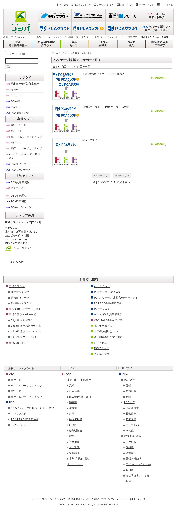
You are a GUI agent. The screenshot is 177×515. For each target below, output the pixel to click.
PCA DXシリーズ (18, 169)
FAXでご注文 (101, 348)
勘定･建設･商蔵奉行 (79, 379)
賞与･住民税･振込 (79, 458)
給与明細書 (75, 430)
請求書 (73, 408)
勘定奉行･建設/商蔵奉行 (22, 83)
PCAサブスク (89, 140)
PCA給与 (13, 106)
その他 (130, 430)
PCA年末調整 (16, 201)
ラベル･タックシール (138, 464)
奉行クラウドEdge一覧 (22, 314)
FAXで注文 (131, 44)
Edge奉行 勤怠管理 (22, 320)
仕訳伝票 (74, 391)
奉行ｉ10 (13, 142)
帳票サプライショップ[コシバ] (23, 222)
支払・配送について (53, 499)
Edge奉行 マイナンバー (24, 336)
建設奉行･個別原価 (80, 396)
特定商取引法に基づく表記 (83, 499)
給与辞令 (74, 453)
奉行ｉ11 (13, 131)
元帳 (71, 385)
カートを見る (164, 5)
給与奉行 (13, 89)
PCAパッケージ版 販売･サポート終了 (116, 297)
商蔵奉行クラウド (21, 303)
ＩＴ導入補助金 (103, 44)
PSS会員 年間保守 (19, 182)
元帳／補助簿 (133, 458)
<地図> (26, 235)
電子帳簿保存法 (103, 325)
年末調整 (74, 447)
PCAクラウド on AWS (107, 291)
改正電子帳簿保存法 (18, 44)
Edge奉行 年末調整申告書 (26, 325)
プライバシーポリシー (114, 499)
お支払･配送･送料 (103, 5)
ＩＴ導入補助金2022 (106, 331)
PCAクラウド (102, 286)
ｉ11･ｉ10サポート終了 (156, 15)
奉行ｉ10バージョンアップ (24, 148)
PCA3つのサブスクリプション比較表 (103, 73)
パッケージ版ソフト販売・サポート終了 (156, 28)
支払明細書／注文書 (137, 475)
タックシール (16, 95)
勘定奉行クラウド (21, 291)
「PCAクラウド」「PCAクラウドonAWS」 (107, 107)
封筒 (71, 413)
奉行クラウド (16, 125)
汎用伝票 (131, 441)
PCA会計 (13, 101)
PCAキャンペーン (18, 207)
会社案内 (61, 5)
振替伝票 (131, 391)
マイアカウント (144, 5)
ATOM (19, 261)
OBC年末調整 (16, 195)
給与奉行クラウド (21, 297)
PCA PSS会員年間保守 (159, 44)
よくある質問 (102, 353)
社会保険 (74, 441)
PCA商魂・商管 (17, 112)
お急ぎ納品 (100, 342)
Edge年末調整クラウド (46, 44)
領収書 (130, 469)
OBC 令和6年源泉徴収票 (108, 320)
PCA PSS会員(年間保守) (108, 303)
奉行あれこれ (74, 44)
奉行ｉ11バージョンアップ (24, 136)
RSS (11, 261)
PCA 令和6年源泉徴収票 (108, 314)
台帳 (128, 396)
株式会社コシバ (23, 247)
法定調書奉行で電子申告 (108, 336)
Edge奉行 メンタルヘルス (26, 331)
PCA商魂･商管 (132, 436)
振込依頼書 (75, 419)
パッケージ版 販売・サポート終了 (78, 53)
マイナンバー (16, 188)
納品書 (73, 402)
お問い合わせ (124, 5)
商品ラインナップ (80, 5)
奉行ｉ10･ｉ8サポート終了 (25, 308)
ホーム (55, 53)
